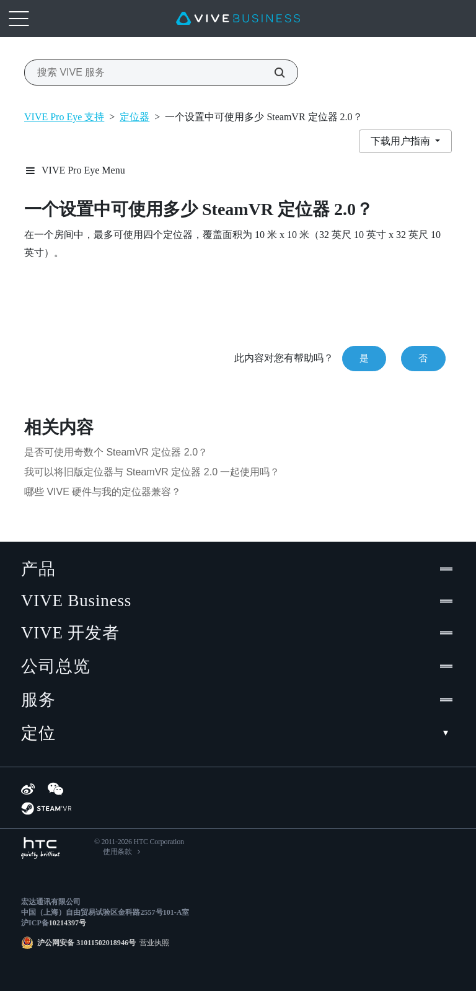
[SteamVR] (46, 808)
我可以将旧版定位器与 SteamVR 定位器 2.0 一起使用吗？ (152, 472)
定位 (238, 733)
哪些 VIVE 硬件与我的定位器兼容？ (102, 492)
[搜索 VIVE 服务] (272, 72)
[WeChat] (55, 789)
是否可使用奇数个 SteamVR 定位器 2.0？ (116, 452)
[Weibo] (28, 789)
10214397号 (67, 922)
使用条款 (117, 851)
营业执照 (152, 942)
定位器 (134, 117)
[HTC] (40, 848)
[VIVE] (238, 18)
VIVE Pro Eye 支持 (64, 117)
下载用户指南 (402, 141)
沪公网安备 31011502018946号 (86, 942)
